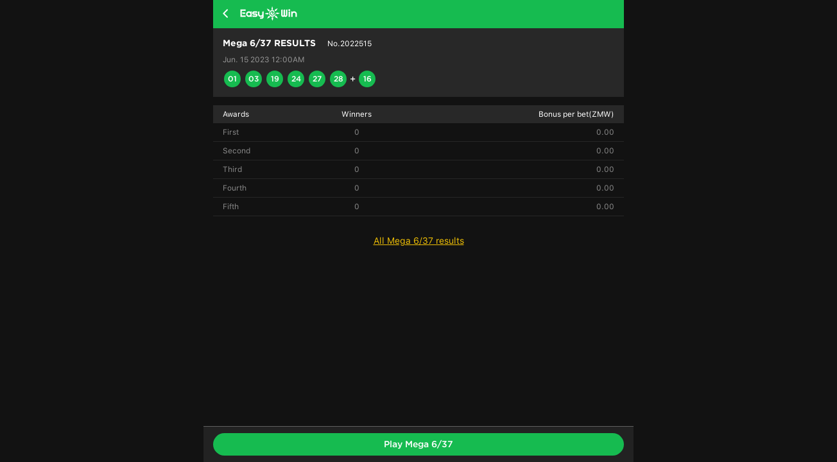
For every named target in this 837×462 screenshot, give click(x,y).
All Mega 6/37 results (419, 240)
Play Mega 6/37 (418, 444)
